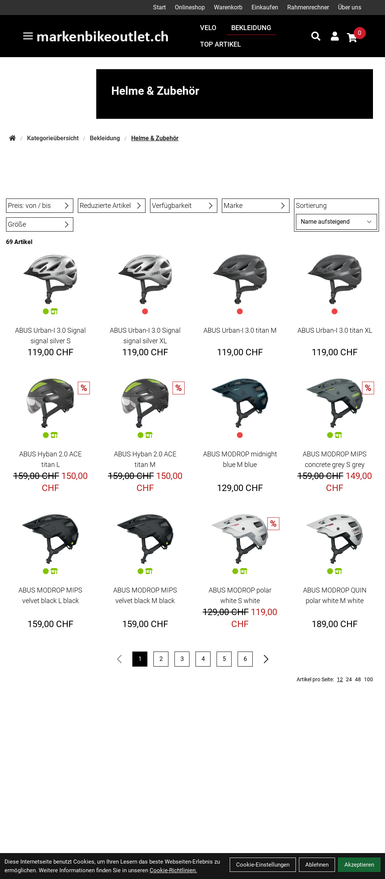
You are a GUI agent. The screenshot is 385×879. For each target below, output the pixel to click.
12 (340, 679)
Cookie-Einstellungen (263, 864)
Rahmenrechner (308, 7)
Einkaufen (265, 7)
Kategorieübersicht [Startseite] (53, 138)
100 (368, 679)
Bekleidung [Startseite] (105, 138)
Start (159, 7)
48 (358, 679)
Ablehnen (317, 864)
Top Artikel (220, 44)
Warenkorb (228, 7)
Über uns (349, 7)
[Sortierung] (336, 222)
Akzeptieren (359, 864)
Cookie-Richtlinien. (173, 870)
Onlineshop (190, 7)
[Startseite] (12, 138)
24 (349, 679)
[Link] (28, 36)
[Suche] (316, 36)
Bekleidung (251, 28)
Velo (208, 28)
